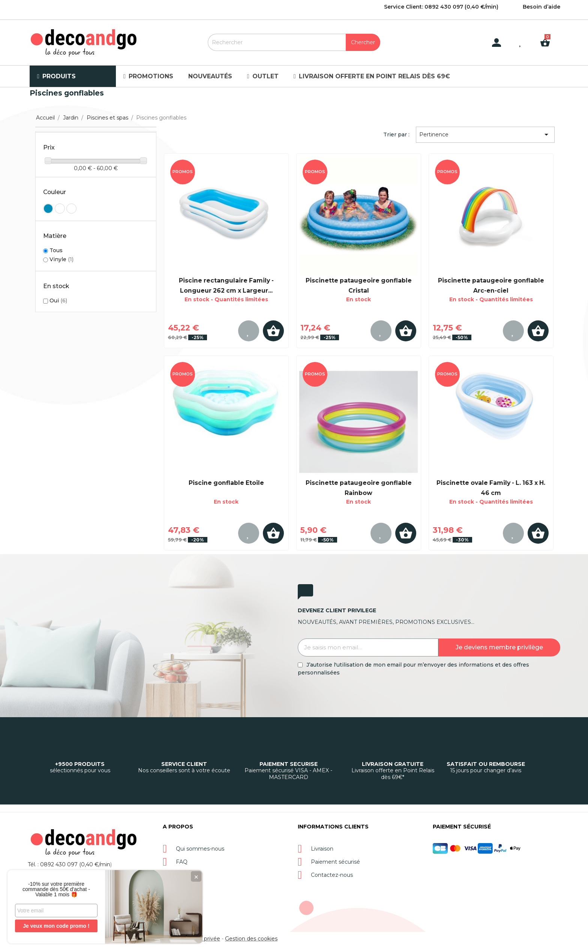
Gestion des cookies (251, 938)
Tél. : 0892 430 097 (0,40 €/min (69, 864)
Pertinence (485, 134)
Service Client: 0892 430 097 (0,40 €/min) (441, 6)
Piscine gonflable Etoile (226, 482)
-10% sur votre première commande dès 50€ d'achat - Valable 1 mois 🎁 (56, 889)
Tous (56, 250)
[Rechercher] (294, 42)
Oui (58, 300)
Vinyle (62, 259)
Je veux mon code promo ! (56, 926)
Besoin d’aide (541, 6)
